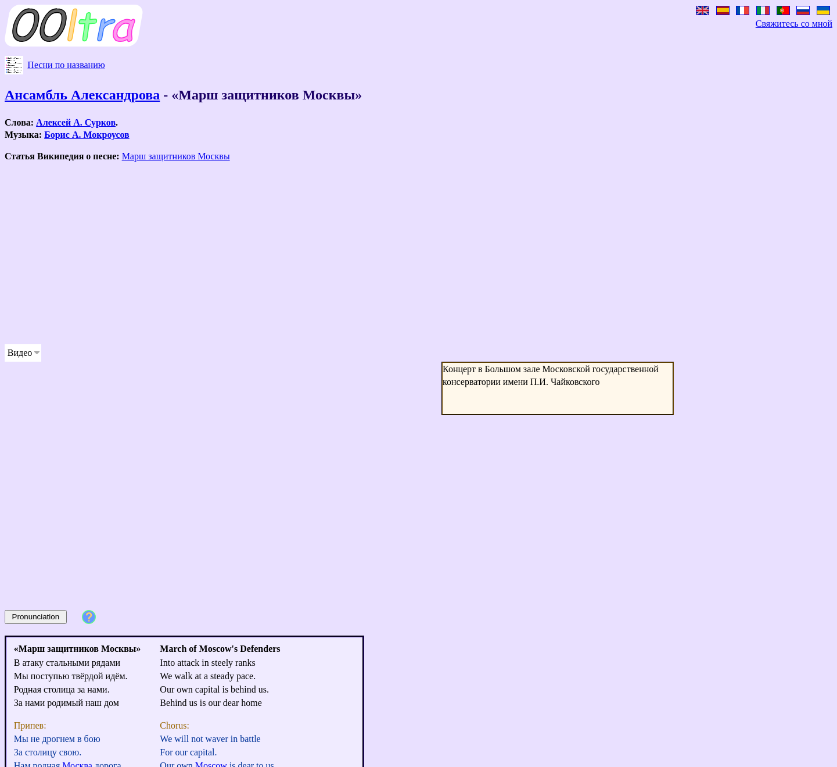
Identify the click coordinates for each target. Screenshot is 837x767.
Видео (20, 353)
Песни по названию (66, 65)
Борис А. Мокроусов (87, 135)
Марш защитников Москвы (176, 156)
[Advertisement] (353, 253)
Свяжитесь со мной (794, 23)
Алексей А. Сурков (76, 122)
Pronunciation (36, 616)
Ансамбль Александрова (82, 94)
